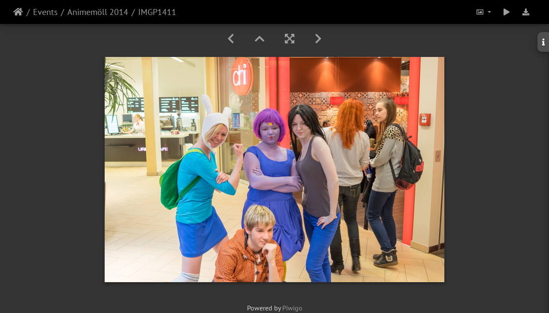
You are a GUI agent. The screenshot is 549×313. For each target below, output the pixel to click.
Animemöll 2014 (97, 12)
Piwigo (292, 308)
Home (18, 12)
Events (45, 12)
